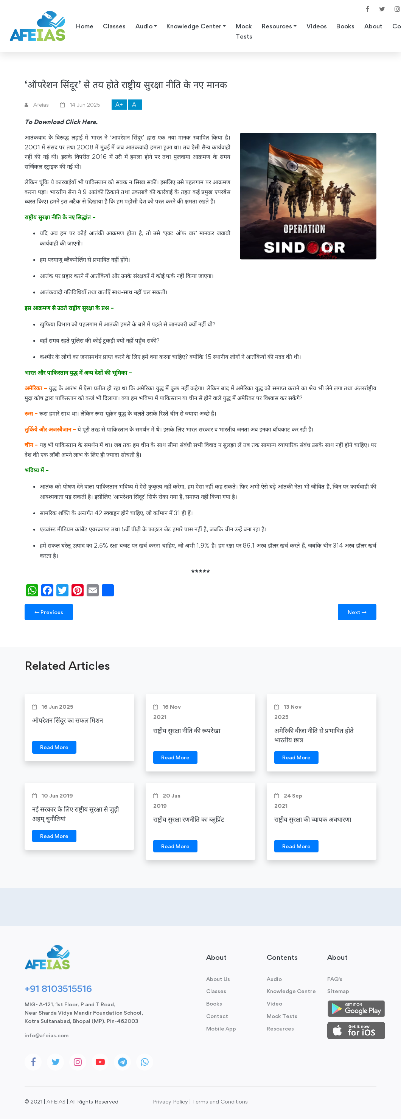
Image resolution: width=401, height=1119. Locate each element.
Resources (280, 1028)
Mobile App (221, 1028)
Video (274, 1003)
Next (357, 612)
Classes (114, 26)
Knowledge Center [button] (193, 26)
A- (135, 104)
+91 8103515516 (58, 988)
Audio (274, 979)
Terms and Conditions (220, 1101)
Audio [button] (143, 26)
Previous (48, 612)
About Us (218, 979)
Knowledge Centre (291, 991)
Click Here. (81, 122)
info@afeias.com (46, 1035)
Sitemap (338, 991)
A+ (119, 104)
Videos (316, 26)
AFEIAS (56, 1101)
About (373, 26)
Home (84, 26)
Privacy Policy (170, 1101)
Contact (217, 1016)
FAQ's (334, 979)
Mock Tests (244, 31)
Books (345, 26)
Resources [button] (277, 26)
